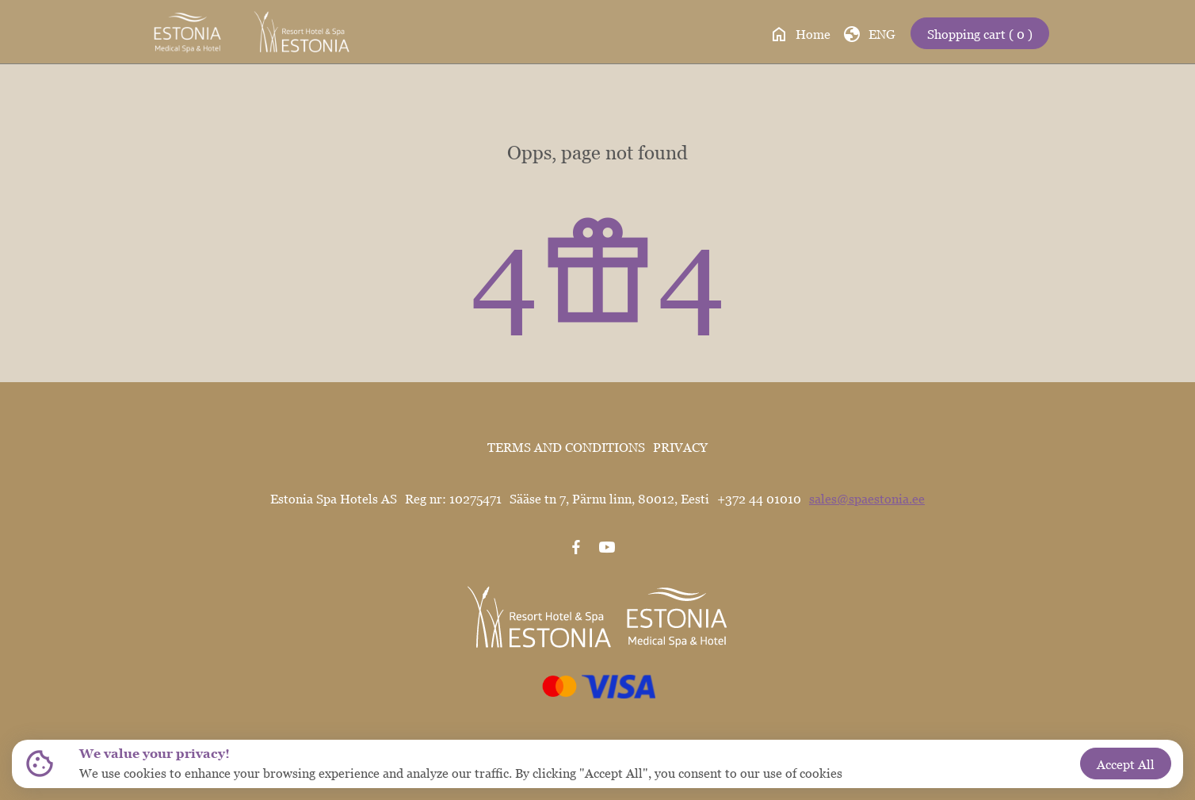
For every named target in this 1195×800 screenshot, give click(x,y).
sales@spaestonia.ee (867, 499)
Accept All (1126, 764)
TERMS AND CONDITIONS (566, 447)
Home (799, 34)
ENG (868, 34)
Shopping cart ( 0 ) (980, 34)
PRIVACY (680, 447)
